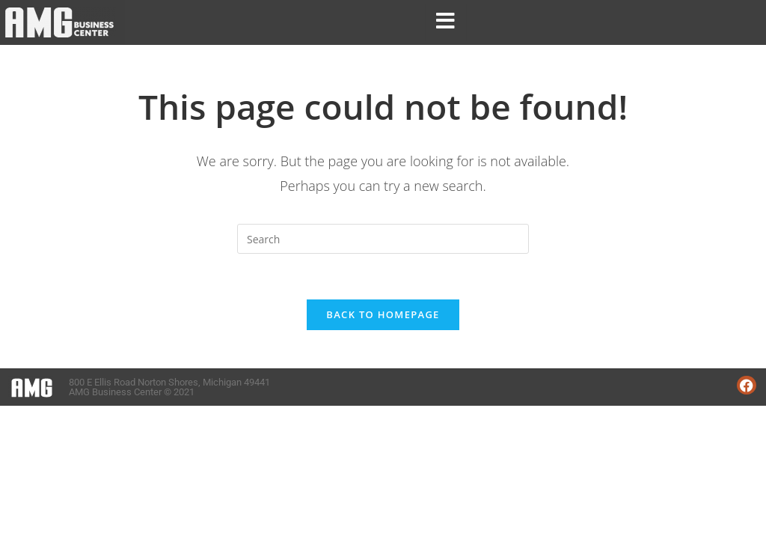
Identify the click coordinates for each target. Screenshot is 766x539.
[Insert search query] (383, 239)
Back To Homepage (382, 314)
